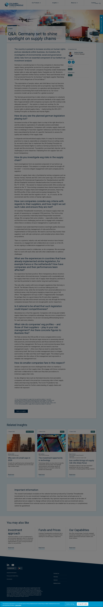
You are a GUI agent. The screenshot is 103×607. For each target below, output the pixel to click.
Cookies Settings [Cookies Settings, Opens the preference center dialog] (70, 604)
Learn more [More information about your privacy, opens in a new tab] (18, 605)
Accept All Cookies (82, 604)
